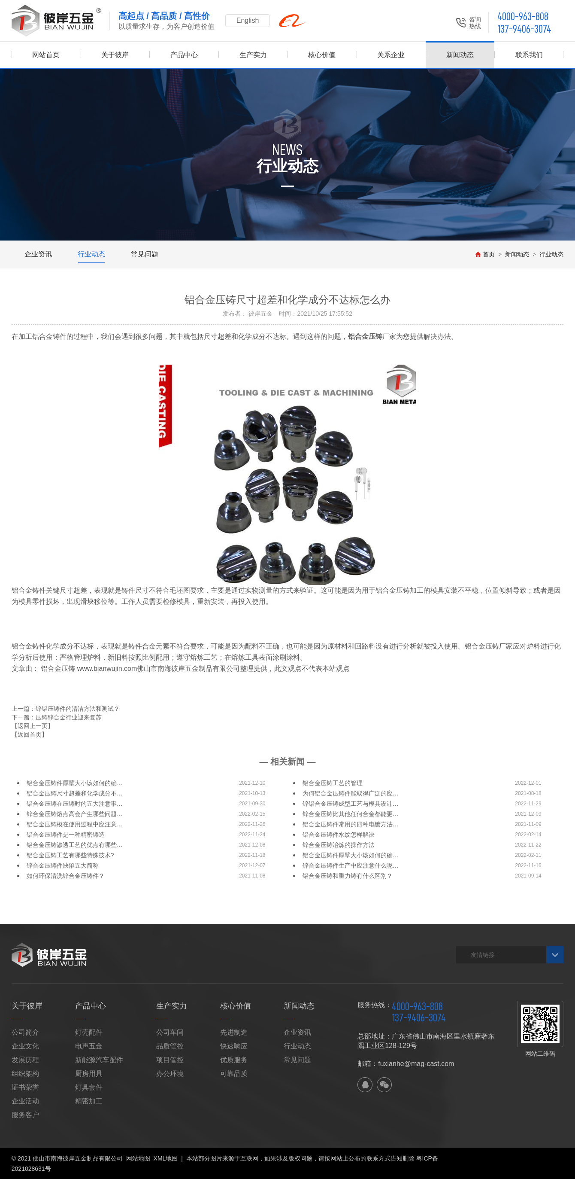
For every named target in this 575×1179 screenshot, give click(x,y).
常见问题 (144, 254)
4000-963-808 (522, 16)
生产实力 (253, 54)
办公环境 (170, 1073)
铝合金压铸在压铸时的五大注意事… (75, 803)
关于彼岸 (115, 54)
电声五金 (89, 1046)
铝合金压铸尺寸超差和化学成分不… (75, 793)
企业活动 (25, 1101)
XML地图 (166, 1158)
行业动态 (91, 254)
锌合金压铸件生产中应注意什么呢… (351, 865)
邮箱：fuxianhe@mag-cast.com (405, 1063)
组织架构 (25, 1073)
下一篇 (57, 717)
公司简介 (25, 1032)
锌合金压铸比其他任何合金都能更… (351, 813)
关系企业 (391, 54)
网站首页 (46, 54)
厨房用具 (89, 1073)
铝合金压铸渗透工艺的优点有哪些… (75, 844)
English (247, 20)
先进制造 (234, 1032)
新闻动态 (460, 54)
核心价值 (322, 54)
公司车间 (170, 1032)
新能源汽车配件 (99, 1059)
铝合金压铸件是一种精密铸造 (66, 834)
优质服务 (234, 1059)
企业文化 (25, 1046)
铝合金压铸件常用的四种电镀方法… (351, 824)
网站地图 (138, 1158)
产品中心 (184, 54)
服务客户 (25, 1114)
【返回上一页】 (33, 725)
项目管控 (170, 1059)
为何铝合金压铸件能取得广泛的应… (351, 793)
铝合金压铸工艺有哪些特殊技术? (70, 855)
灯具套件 (89, 1087)
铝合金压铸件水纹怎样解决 (339, 834)
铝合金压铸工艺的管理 (333, 783)
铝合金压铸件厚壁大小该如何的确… (75, 783)
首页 (485, 254)
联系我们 (529, 54)
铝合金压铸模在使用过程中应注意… (75, 824)
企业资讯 (38, 254)
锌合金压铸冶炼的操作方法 (339, 844)
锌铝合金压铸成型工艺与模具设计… (351, 803)
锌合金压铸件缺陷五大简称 (63, 865)
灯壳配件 (89, 1032)
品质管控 (170, 1046)
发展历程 (25, 1059)
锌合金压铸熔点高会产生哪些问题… (75, 813)
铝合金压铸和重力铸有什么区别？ (348, 875)
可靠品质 (234, 1073)
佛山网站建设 (517, 1158)
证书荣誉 (25, 1087)
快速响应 (234, 1046)
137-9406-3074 (524, 29)
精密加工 (89, 1101)
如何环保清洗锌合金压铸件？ (66, 875)
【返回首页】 (30, 734)
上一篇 (66, 708)
